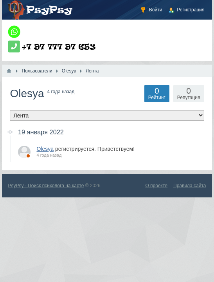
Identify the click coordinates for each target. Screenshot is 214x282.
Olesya (45, 149)
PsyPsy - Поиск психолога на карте (46, 185)
